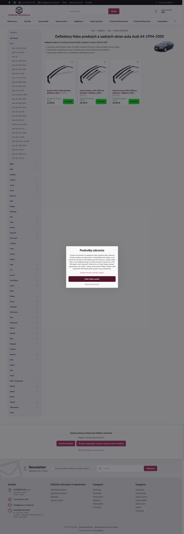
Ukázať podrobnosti (92, 284)
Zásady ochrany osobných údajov (92, 273)
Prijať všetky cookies (92, 279)
